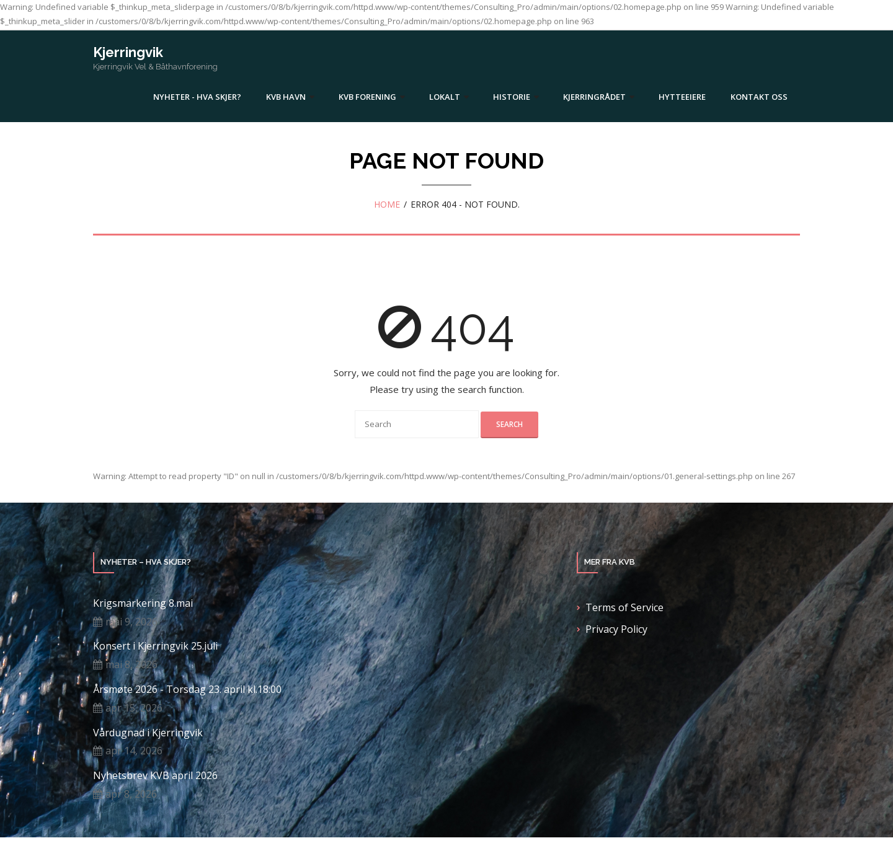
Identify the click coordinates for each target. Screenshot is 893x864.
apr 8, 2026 (131, 794)
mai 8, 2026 (131, 664)
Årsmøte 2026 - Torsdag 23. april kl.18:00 (187, 689)
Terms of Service (624, 607)
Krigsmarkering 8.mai (143, 603)
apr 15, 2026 (133, 708)
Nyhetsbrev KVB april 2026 (155, 775)
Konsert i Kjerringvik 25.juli (155, 646)
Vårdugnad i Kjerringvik (148, 732)
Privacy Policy (616, 629)
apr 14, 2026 (133, 750)
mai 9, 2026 (131, 621)
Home (387, 204)
